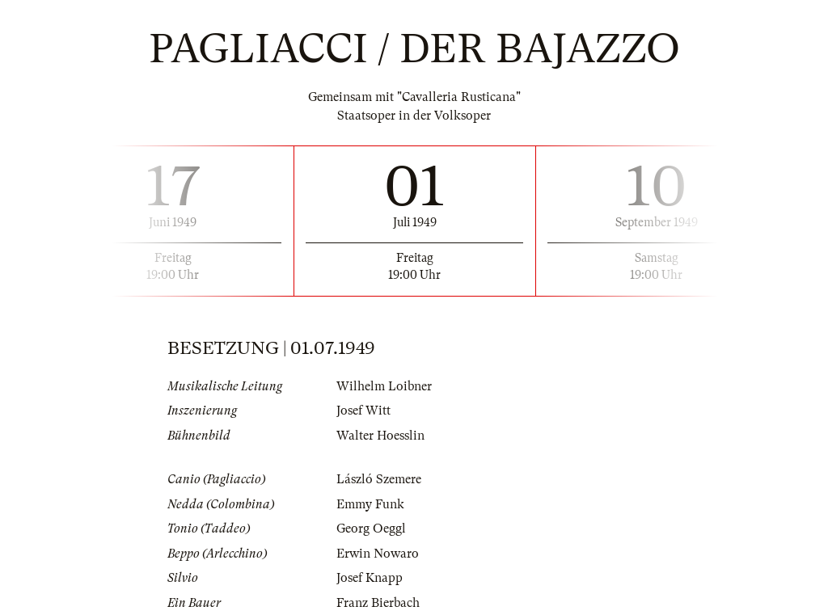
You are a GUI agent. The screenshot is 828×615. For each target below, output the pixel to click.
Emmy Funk (370, 504)
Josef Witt (363, 410)
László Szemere (378, 479)
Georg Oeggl (371, 528)
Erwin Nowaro (377, 553)
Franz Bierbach (378, 603)
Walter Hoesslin (380, 435)
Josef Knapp (369, 578)
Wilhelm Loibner (384, 386)
